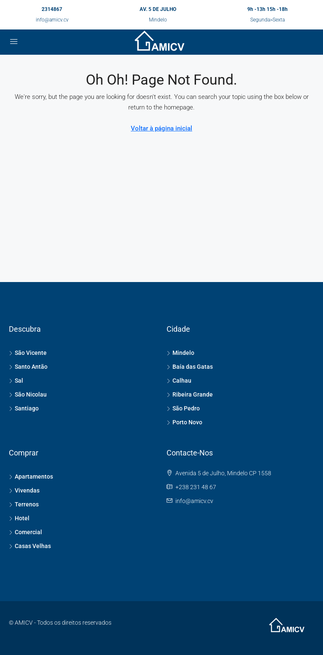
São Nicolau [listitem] (28, 394)
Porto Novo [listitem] (184, 422)
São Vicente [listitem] (28, 352)
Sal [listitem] (16, 380)
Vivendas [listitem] (24, 490)
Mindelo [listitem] (180, 352)
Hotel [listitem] (19, 518)
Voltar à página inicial (161, 128)
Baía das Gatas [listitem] (190, 366)
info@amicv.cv (52, 20)
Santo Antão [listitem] (28, 366)
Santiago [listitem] (24, 408)
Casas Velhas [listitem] (30, 546)
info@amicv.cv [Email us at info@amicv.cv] (194, 501)
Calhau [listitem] (179, 380)
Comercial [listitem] (25, 532)
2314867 (52, 9)
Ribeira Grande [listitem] (190, 394)
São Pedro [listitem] (183, 408)
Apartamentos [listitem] (31, 476)
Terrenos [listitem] (24, 504)
